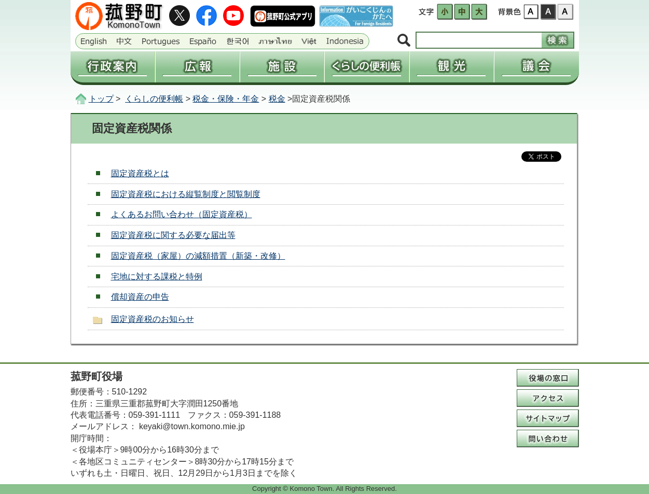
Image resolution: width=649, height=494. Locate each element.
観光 (451, 66)
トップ (101, 98)
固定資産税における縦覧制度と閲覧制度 (185, 194)
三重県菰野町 (120, 16)
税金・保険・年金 (225, 98)
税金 (277, 98)
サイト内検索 (403, 41)
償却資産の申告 (140, 296)
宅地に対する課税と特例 (156, 276)
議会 (536, 66)
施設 (282, 66)
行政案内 (113, 66)
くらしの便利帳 (366, 66)
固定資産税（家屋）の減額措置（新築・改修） (198, 255)
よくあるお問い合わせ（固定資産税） (181, 214)
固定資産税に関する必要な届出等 (173, 235)
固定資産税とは (140, 173)
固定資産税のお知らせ (152, 319)
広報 (197, 66)
